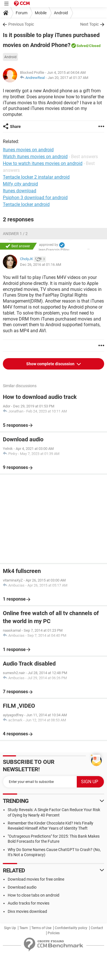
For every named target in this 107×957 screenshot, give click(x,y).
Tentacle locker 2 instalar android (36, 177)
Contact (97, 928)
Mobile (41, 13)
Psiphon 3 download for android (35, 197)
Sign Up (10, 928)
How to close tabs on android (33, 895)
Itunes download (19, 190)
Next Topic (89, 24)
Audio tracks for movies (28, 903)
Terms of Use (41, 928)
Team (23, 928)
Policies (54, 933)
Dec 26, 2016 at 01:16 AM (40, 264)
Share (15, 126)
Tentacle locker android (26, 204)
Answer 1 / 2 (15, 233)
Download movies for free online (36, 879)
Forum (21, 13)
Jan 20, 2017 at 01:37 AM (68, 78)
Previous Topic (21, 24)
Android (61, 13)
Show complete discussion (50, 364)
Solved (82, 46)
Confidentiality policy (71, 928)
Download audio (22, 887)
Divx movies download (27, 911)
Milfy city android (20, 184)
